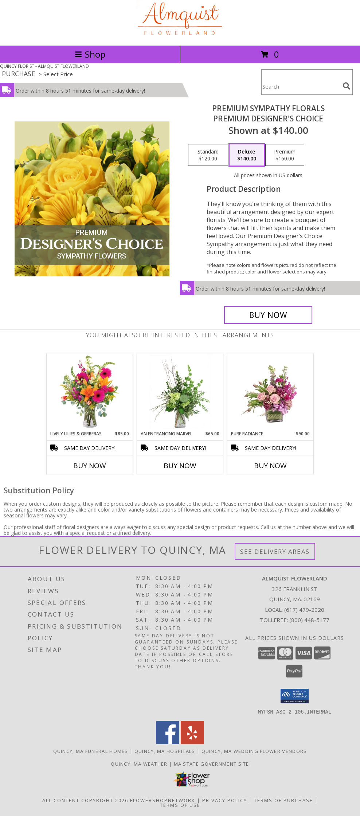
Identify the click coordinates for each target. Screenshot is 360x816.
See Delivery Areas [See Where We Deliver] (275, 551)
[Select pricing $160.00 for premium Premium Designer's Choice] (285, 155)
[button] (295, 696)
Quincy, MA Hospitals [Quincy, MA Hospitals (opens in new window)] (164, 750)
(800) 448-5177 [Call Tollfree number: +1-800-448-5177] (309, 619)
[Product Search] (301, 86)
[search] (346, 86)
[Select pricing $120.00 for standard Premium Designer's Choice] (208, 155)
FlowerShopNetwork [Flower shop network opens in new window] (162, 800)
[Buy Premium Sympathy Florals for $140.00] (268, 315)
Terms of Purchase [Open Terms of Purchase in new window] (283, 800)
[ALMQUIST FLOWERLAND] (180, 34)
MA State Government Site (211, 763)
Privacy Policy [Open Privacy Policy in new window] (224, 800)
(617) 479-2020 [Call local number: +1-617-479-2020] (304, 609)
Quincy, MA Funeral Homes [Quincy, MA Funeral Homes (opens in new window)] (90, 750)
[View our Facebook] (167, 741)
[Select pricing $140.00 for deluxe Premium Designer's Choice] (247, 155)
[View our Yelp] (192, 741)
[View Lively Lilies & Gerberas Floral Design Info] (89, 392)
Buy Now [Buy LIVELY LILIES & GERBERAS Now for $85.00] (89, 465)
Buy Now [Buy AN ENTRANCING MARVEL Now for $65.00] (180, 465)
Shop (90, 54)
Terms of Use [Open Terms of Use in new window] (180, 804)
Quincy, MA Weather (139, 763)
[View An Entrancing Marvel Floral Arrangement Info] (180, 392)
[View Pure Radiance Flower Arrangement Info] (270, 392)
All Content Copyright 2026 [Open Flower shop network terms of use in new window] (85, 800)
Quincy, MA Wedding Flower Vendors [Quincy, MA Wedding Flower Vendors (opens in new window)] (254, 750)
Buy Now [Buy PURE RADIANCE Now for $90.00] (270, 465)
